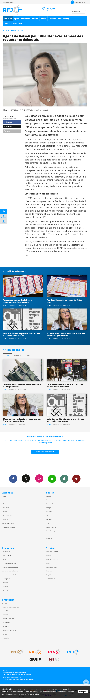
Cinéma (48, 555)
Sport (16, 18)
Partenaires (6, 622)
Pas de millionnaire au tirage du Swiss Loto (64, 301)
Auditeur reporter (8, 523)
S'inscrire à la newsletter (45, 452)
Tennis (48, 523)
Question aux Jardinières (10, 575)
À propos (5, 603)
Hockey (48, 500)
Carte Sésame (6, 611)
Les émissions (6, 551)
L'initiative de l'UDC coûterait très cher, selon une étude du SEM (65, 385)
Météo (48, 563)
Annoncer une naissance (10, 571)
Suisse (23, 30)
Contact (4, 634)
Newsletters (52, 479)
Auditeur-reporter (78, 2)
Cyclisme (49, 511)
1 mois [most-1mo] (28, 356)
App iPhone (64, 479)
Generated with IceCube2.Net (25, 679)
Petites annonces (51, 567)
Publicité (5, 614)
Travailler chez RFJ (8, 618)
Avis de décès (50, 578)
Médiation (5, 626)
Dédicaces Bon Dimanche (10, 567)
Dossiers (5, 519)
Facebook (13, 479)
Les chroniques (7, 555)
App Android (76, 479)
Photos (35, 18)
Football (48, 496)
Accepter (82, 692)
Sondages (5, 586)
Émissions (25, 18)
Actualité (8, 18)
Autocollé (5, 582)
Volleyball (49, 507)
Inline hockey (50, 531)
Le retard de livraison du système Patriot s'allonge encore (22, 385)
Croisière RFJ (63, 18)
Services (52, 18)
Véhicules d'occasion (52, 551)
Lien (7, 131)
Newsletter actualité (8, 527)
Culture (4, 511)
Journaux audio (7, 515)
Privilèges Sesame (52, 559)
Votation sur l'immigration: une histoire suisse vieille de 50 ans (21, 334)
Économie (5, 507)
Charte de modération (9, 630)
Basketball (49, 504)
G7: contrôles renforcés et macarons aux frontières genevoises (66, 334)
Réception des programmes (11, 607)
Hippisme (49, 519)
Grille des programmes (9, 563)
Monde (4, 504)
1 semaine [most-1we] (17, 356)
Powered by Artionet (9, 679)
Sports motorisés (51, 527)
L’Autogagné (6, 578)
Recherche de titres (8, 559)
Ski (47, 515)
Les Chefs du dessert (13, 23)
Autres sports (50, 535)
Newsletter (5, 638)
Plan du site (27, 674)
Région (4, 496)
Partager (8, 122)
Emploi (48, 575)
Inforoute (49, 571)
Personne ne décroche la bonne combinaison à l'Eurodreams (17, 301)
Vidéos (43, 18)
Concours (5, 590)
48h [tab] (7, 356)
